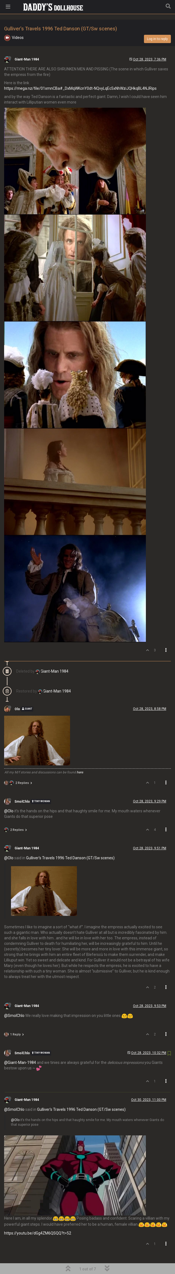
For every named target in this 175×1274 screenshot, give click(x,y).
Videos (18, 23)
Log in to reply (157, 25)
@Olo (8, 797)
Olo (17, 695)
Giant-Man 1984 (27, 45)
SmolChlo (22, 787)
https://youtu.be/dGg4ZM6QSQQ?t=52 (37, 1219)
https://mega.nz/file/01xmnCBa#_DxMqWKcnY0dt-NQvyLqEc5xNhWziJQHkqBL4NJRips (80, 74)
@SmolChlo (14, 1001)
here (80, 758)
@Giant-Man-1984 (20, 1048)
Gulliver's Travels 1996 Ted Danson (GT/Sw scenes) (70, 844)
